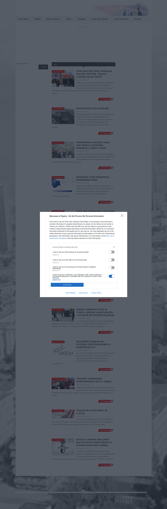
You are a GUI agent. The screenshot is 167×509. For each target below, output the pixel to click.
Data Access (83, 293)
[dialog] (83, 254)
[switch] (112, 252)
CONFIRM (67, 285)
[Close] (123, 216)
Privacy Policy (96, 293)
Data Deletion (71, 293)
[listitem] (83, 247)
